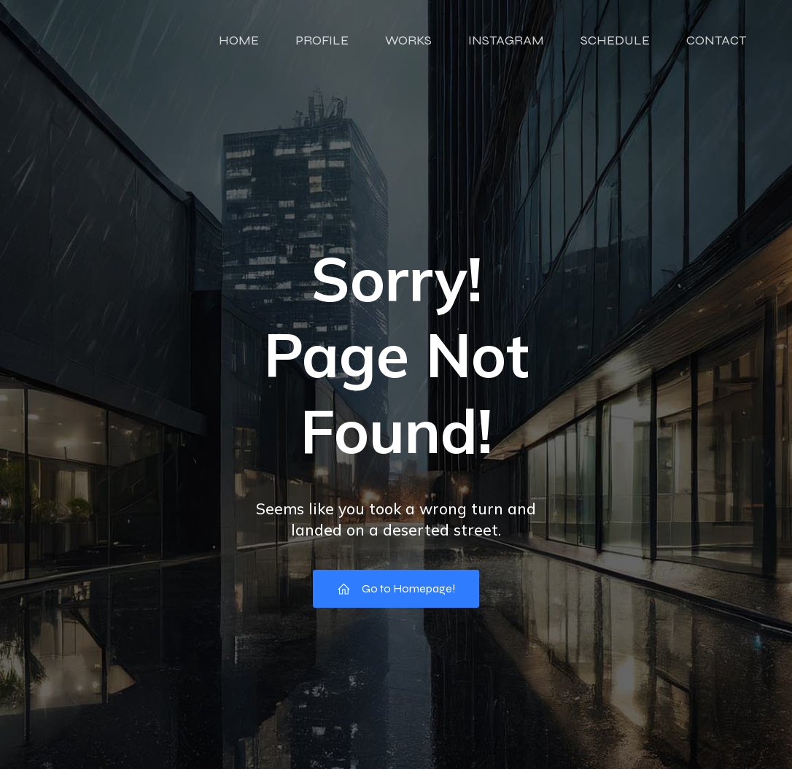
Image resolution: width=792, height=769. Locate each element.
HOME (239, 40)
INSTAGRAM (506, 40)
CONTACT (716, 40)
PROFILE (322, 40)
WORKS (408, 40)
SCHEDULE (615, 40)
